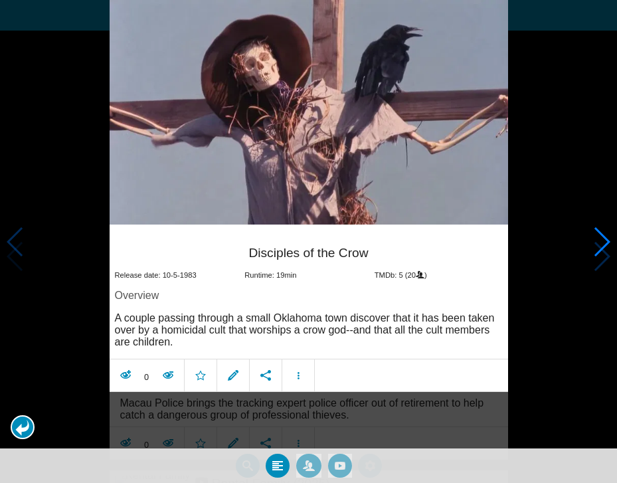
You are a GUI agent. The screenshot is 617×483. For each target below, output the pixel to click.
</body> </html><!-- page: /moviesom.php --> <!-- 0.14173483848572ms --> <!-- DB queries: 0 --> (308, 241)
